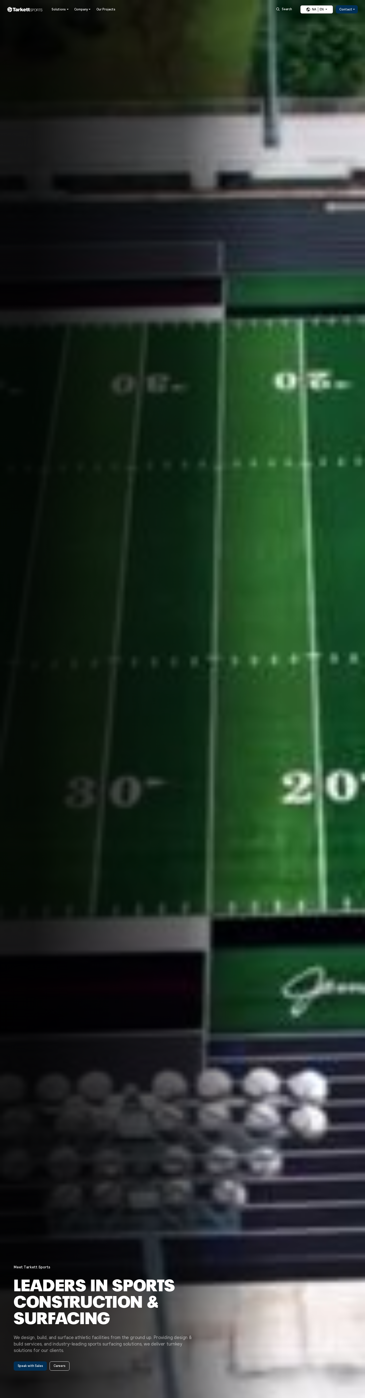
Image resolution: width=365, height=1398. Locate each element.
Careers (60, 1366)
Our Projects (105, 9)
